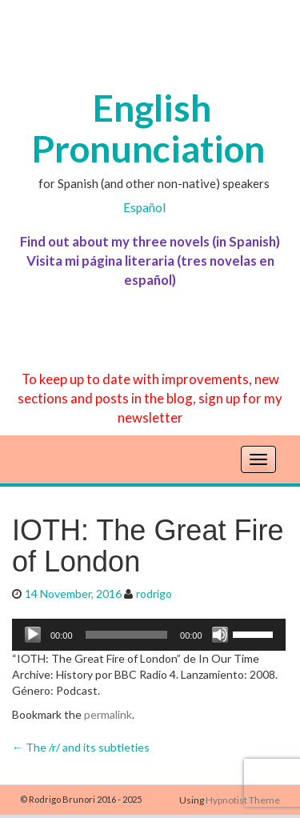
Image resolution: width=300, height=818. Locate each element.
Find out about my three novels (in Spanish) (150, 241)
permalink (108, 714)
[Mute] (220, 635)
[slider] (126, 635)
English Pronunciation (148, 128)
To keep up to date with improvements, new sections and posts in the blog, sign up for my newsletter (150, 398)
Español (144, 207)
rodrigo (154, 593)
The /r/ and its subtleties (81, 747)
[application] (149, 635)
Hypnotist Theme (243, 800)
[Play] (33, 635)
